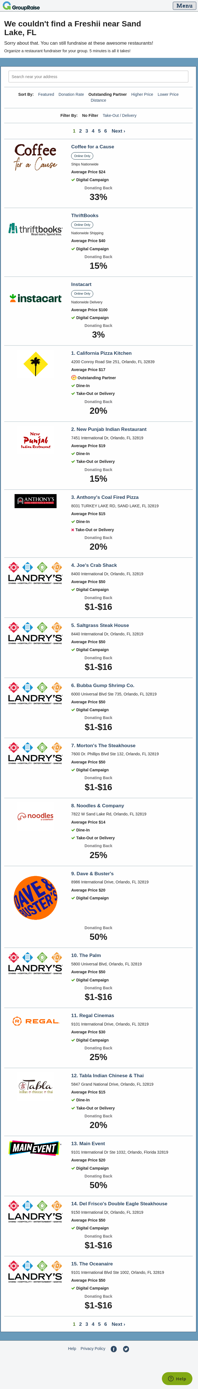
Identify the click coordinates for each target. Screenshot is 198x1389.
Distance (98, 100)
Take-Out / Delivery (120, 115)
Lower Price (168, 94)
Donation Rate (71, 94)
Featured (46, 94)
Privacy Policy (93, 1348)
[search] (98, 77)
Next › (118, 131)
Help (72, 1348)
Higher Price (142, 94)
